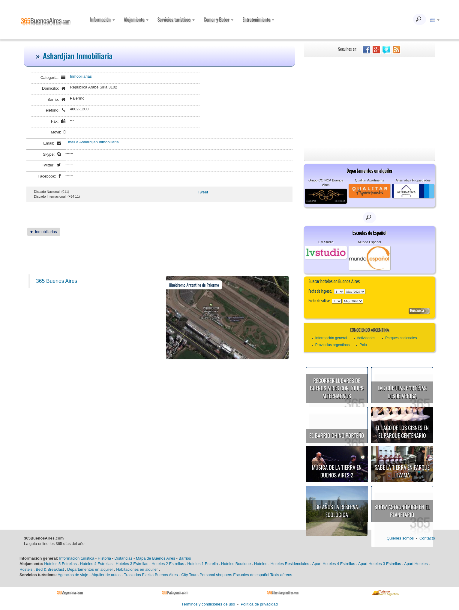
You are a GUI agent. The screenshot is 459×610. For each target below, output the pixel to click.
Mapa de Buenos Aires (155, 558)
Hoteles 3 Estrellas (132, 563)
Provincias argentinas (332, 345)
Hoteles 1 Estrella (202, 563)
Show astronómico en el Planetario (402, 511)
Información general (331, 338)
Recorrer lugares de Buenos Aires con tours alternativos (336, 388)
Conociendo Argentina (369, 330)
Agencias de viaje (73, 575)
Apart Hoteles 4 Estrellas (333, 563)
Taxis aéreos (281, 575)
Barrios (184, 558)
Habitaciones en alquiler (137, 569)
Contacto (427, 538)
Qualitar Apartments (369, 180)
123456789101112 (355, 291)
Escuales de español (251, 575)
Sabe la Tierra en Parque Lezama (402, 471)
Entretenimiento (258, 19)
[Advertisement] (369, 102)
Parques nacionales (401, 338)
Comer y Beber (218, 19)
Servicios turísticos (176, 19)
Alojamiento (136, 19)
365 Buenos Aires (56, 281)
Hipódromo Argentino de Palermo (194, 285)
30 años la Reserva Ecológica (337, 511)
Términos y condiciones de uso (208, 604)
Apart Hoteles (416, 563)
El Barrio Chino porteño (336, 435)
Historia (104, 558)
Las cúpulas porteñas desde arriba (402, 392)
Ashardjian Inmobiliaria (77, 55)
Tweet (203, 192)
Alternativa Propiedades (413, 180)
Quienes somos (400, 538)
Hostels (26, 569)
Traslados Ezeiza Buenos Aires (151, 575)
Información (102, 19)
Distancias (123, 558)
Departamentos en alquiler (90, 569)
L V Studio (325, 242)
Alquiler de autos (106, 575)
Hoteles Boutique (236, 563)
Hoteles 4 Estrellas (96, 563)
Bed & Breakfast (50, 569)
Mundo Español (369, 242)
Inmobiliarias (81, 76)
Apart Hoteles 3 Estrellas (379, 563)
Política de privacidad (259, 604)
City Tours (190, 575)
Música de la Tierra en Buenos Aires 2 (337, 471)
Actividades (366, 338)
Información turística (76, 558)
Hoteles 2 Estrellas (168, 563)
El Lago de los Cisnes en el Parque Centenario (402, 431)
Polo (363, 345)
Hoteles (260, 563)
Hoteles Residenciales (290, 563)
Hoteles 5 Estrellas (60, 563)
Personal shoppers (216, 575)
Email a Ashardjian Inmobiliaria (92, 142)
